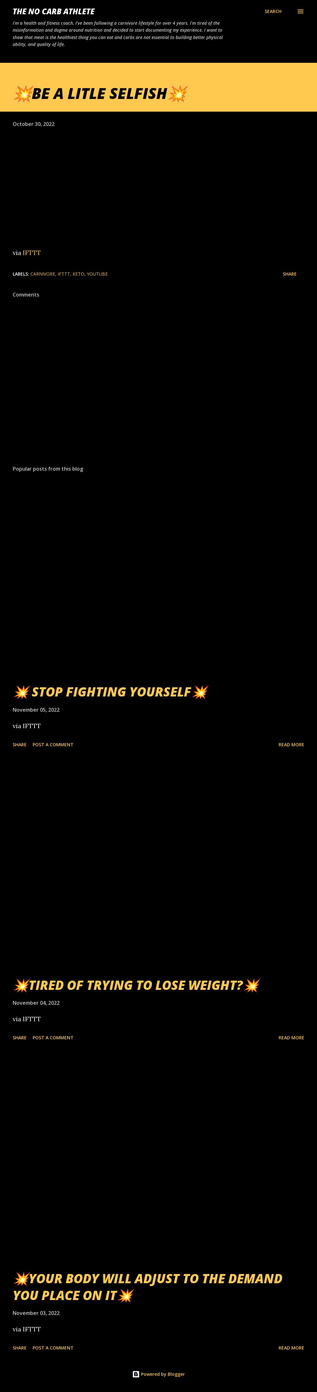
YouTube (97, 274)
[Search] (273, 11)
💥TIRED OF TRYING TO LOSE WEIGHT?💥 (136, 985)
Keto (78, 274)
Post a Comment (53, 745)
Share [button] (290, 274)
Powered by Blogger (158, 1374)
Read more (291, 745)
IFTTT (32, 253)
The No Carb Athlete (53, 11)
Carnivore (42, 274)
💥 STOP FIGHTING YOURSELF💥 (110, 691)
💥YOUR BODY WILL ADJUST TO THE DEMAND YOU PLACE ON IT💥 (147, 1287)
